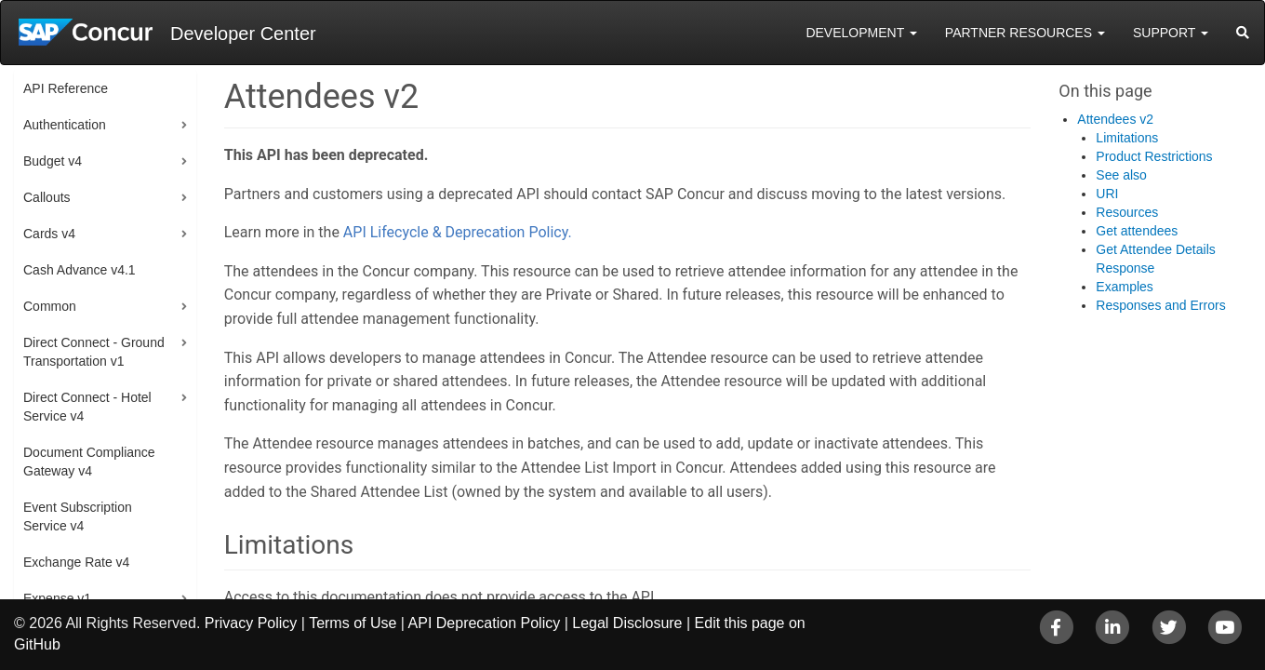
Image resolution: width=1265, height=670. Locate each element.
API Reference (65, 88)
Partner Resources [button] (1025, 32)
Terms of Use (352, 623)
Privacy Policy (251, 623)
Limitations (1127, 137)
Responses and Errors (1160, 305)
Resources (1127, 212)
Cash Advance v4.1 (79, 269)
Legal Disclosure (627, 623)
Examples (1124, 286)
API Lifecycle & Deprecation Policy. (457, 232)
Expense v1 (57, 598)
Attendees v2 (1115, 119)
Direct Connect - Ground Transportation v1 (94, 351)
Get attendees (1137, 230)
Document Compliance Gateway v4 (89, 461)
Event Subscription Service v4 (77, 516)
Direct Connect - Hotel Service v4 (87, 406)
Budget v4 (52, 161)
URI (1107, 193)
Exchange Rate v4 (76, 562)
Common (49, 306)
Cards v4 (49, 233)
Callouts (47, 197)
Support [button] (1170, 32)
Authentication (64, 124)
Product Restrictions (1154, 156)
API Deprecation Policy (484, 623)
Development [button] (861, 32)
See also (1121, 175)
